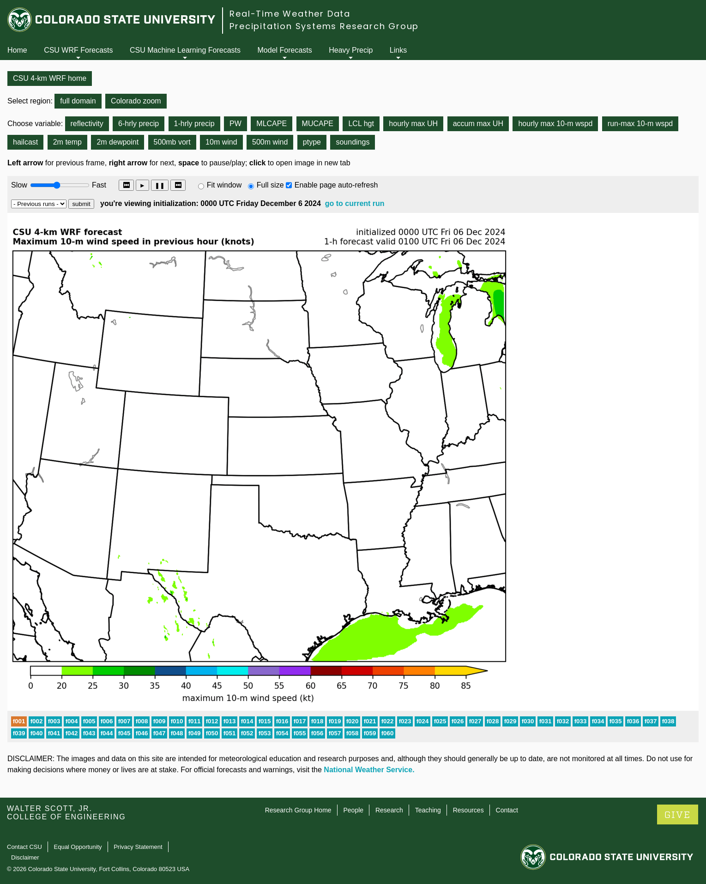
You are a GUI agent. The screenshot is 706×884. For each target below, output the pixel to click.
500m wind (270, 142)
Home (17, 50)
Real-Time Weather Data (289, 13)
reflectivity (87, 123)
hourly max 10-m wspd (555, 123)
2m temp (67, 142)
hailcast (25, 142)
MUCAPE (317, 123)
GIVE (677, 815)
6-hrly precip (138, 123)
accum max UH (478, 123)
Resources (468, 810)
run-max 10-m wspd (640, 123)
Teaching (428, 810)
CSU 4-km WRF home (49, 78)
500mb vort (172, 142)
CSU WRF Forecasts (78, 50)
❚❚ (160, 185)
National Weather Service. (369, 770)
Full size (270, 185)
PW (235, 123)
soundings (352, 142)
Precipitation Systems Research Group (324, 26)
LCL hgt (361, 123)
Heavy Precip (351, 50)
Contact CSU (24, 846)
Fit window (224, 185)
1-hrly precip (194, 123)
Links (398, 50)
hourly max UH (413, 123)
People (353, 810)
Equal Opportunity (78, 846)
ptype (312, 142)
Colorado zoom (136, 101)
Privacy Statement (138, 846)
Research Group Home (298, 810)
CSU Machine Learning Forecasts (185, 50)
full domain (78, 101)
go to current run (355, 203)
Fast (98, 185)
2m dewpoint (118, 142)
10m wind (221, 142)
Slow (19, 185)
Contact (507, 810)
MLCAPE (271, 123)
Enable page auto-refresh (336, 185)
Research (389, 810)
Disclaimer (25, 857)
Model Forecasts (285, 50)
